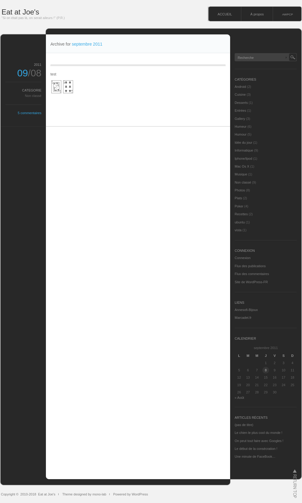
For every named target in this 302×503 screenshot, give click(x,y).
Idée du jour (243, 142)
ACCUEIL (224, 14)
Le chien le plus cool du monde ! (258, 432)
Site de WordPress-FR (251, 282)
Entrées (240, 110)
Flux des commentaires (252, 274)
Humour (240, 134)
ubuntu (240, 222)
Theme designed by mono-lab (84, 494)
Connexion (243, 258)
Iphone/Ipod (243, 158)
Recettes (241, 214)
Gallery (240, 118)
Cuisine (240, 94)
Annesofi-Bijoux (246, 310)
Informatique (244, 150)
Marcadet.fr (243, 317)
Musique (241, 174)
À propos (257, 14)
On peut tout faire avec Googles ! (259, 441)
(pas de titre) (244, 425)
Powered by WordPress (130, 494)
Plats (238, 198)
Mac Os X (242, 166)
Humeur (240, 126)
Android (240, 86)
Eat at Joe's (20, 12)
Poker (239, 206)
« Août (239, 397)
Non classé (33, 96)
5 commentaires (29, 113)
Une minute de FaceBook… (255, 456)
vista (238, 230)
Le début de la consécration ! (256, 448)
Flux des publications (250, 266)
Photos (240, 190)
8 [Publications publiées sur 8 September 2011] (266, 370)
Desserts (241, 102)
